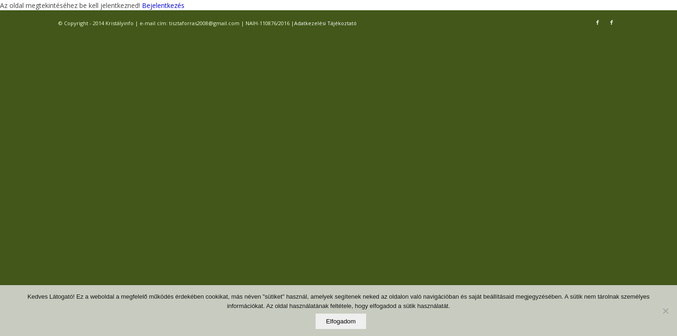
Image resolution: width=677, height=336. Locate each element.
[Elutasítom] (665, 310)
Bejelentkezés (162, 5)
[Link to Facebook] (598, 22)
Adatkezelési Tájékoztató (325, 23)
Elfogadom (341, 321)
